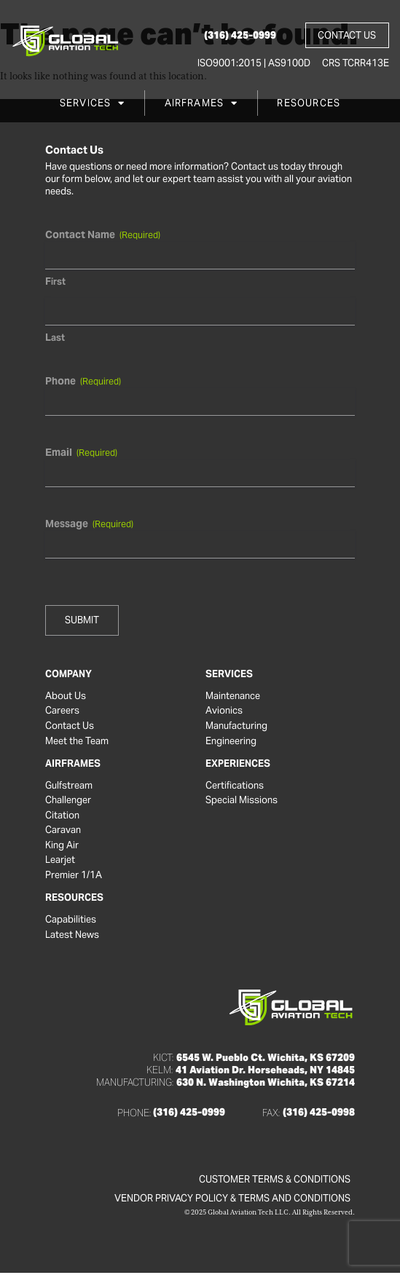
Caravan (63, 831)
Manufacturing (236, 727)
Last (55, 337)
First (55, 281)
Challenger (68, 801)
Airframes (201, 104)
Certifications (234, 786)
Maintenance (232, 696)
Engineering (230, 742)
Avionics (224, 711)
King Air (62, 847)
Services (92, 104)
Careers (62, 711)
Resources (308, 104)
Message (89, 523)
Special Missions (241, 801)
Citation (62, 816)
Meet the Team (77, 742)
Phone (83, 380)
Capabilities (70, 921)
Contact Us (69, 727)
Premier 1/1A (73, 877)
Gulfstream (69, 786)
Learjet (60, 861)
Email (81, 452)
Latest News (72, 936)
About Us (65, 696)
